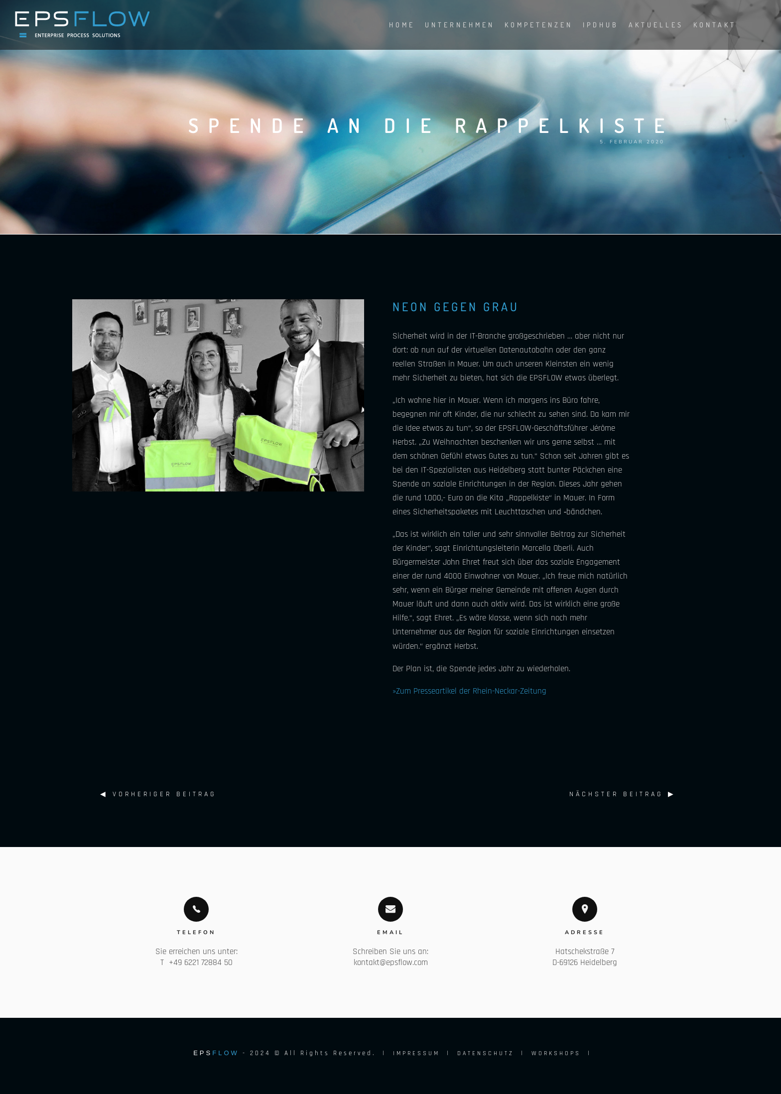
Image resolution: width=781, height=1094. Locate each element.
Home (392, 24)
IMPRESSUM (416, 1053)
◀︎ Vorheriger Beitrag (158, 794)
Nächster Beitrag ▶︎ (622, 794)
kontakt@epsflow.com (391, 962)
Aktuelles (646, 24)
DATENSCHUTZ (485, 1053)
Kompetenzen (529, 24)
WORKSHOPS (556, 1053)
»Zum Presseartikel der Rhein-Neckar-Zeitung (469, 691)
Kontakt (704, 24)
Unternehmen (450, 24)
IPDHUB (591, 24)
